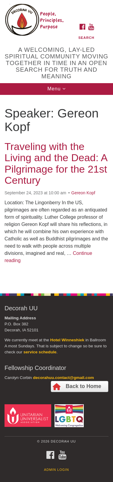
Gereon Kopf (83, 192)
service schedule (40, 352)
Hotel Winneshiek (67, 340)
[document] (56, 191)
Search (86, 37)
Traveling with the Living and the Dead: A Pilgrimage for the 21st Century (56, 163)
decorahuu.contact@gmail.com (63, 377)
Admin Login (56, 469)
